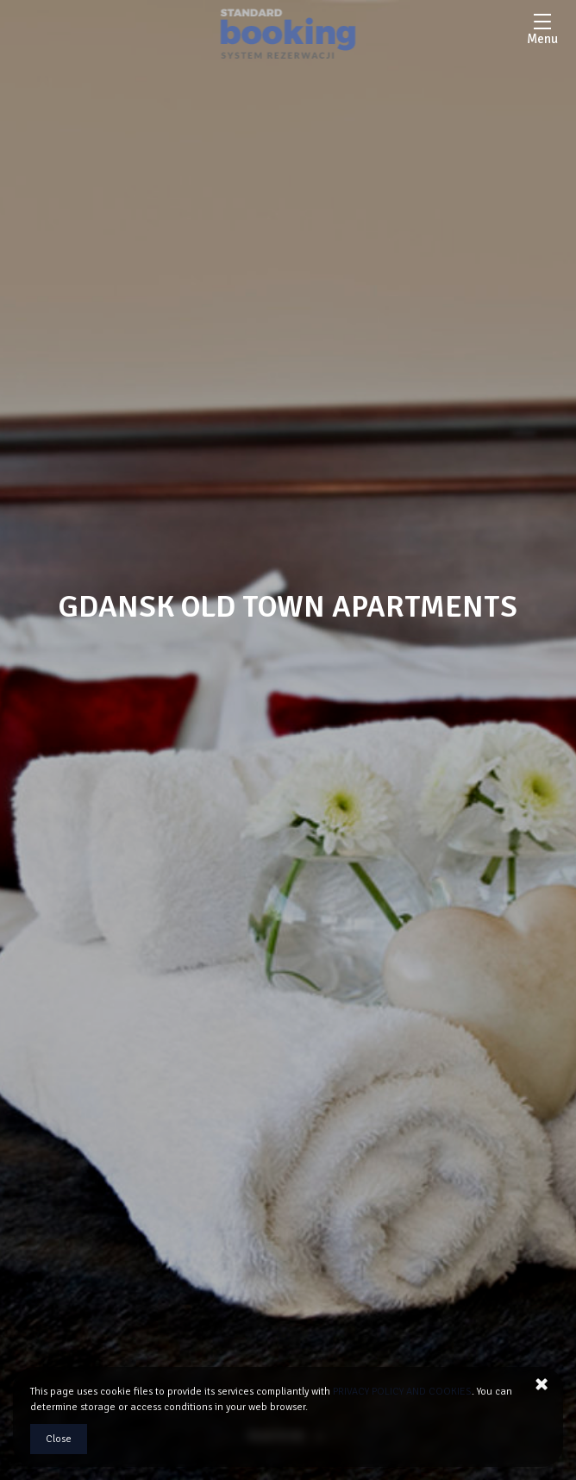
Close (59, 1439)
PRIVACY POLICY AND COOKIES (402, 1391)
